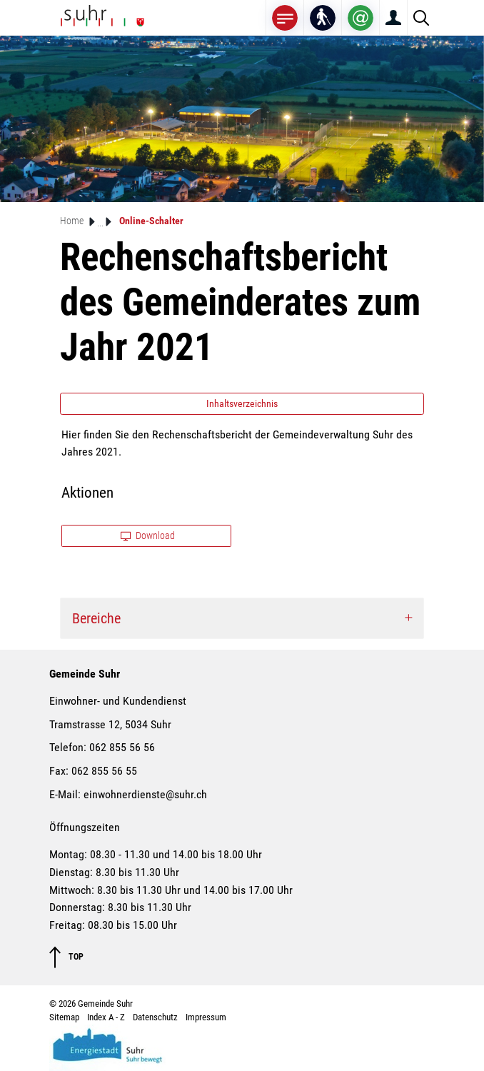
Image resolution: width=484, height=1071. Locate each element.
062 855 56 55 (104, 771)
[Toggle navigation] (284, 17)
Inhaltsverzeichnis (242, 403)
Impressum (206, 1017)
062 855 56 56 (122, 747)
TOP (66, 957)
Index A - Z (106, 1017)
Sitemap (64, 1017)
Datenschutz (155, 1017)
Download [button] (148, 535)
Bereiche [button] (96, 618)
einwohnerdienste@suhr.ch (145, 794)
